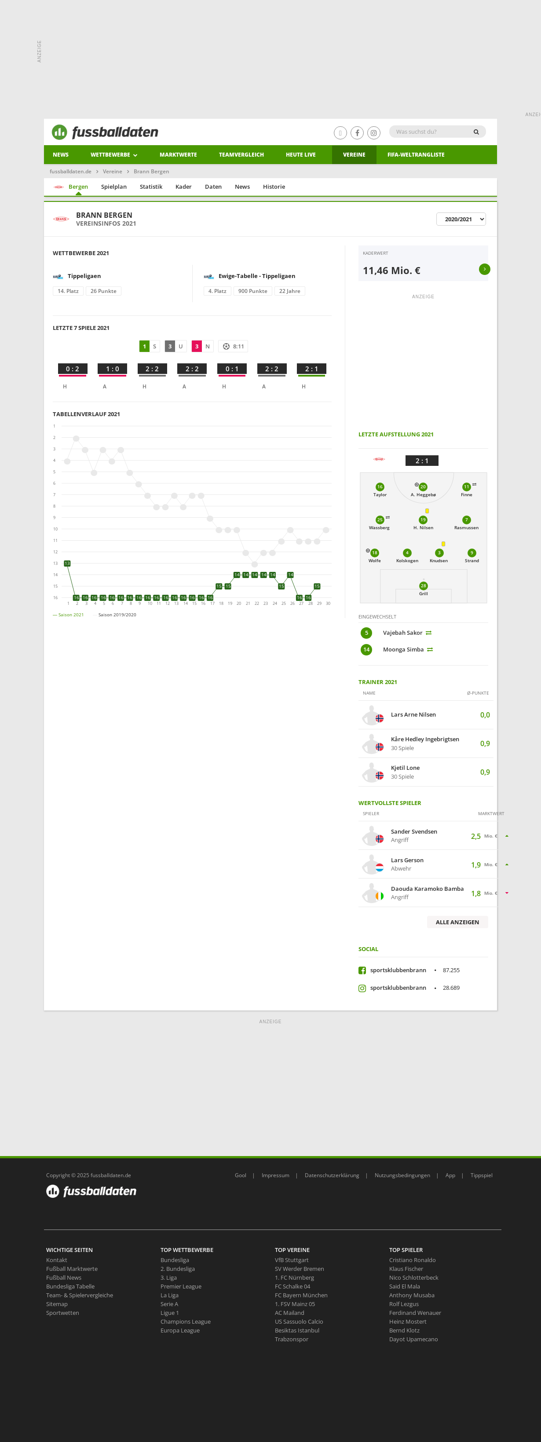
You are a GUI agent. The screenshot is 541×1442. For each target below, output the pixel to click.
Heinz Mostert (408, 1321)
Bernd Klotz (404, 1330)
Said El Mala (404, 1286)
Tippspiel (482, 1175)
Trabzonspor (291, 1339)
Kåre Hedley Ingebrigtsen (425, 739)
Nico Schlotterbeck (414, 1277)
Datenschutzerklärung (332, 1175)
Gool (240, 1175)
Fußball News (63, 1277)
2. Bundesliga (178, 1269)
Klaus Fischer (406, 1269)
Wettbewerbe (114, 154)
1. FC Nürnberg (294, 1277)
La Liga (170, 1295)
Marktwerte (178, 154)
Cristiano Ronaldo (412, 1260)
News (61, 154)
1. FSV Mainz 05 (295, 1304)
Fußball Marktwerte (72, 1269)
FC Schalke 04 (292, 1286)
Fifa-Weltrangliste (416, 154)
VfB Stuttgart (292, 1260)
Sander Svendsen (414, 831)
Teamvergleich (241, 154)
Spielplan (114, 186)
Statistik (151, 186)
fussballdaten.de (70, 171)
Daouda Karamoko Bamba (427, 889)
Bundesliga (175, 1260)
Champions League (186, 1321)
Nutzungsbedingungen (402, 1175)
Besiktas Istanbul (297, 1330)
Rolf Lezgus (404, 1304)
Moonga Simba (403, 649)
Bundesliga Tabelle (70, 1286)
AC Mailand (289, 1313)
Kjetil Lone (405, 768)
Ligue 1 (170, 1313)
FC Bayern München (301, 1295)
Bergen (70, 187)
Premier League (181, 1286)
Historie (274, 186)
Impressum (275, 1175)
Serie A (169, 1304)
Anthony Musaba (412, 1295)
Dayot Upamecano (413, 1339)
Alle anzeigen (457, 922)
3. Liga (169, 1277)
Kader (183, 186)
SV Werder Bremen (299, 1269)
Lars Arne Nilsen (413, 714)
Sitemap (57, 1304)
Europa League (180, 1330)
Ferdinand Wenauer (415, 1313)
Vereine (354, 154)
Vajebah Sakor (403, 633)
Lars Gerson (407, 860)
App (450, 1175)
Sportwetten (62, 1313)
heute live (301, 154)
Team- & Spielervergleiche (79, 1295)
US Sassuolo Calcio (299, 1321)
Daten (213, 186)
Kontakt (56, 1260)
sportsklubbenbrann (415, 970)
